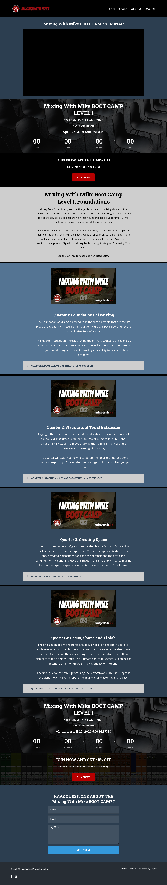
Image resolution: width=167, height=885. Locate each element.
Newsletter (149, 8)
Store (112, 8)
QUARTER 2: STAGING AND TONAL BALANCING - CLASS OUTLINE (68, 478)
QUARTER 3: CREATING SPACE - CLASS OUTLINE (58, 576)
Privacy (132, 869)
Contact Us (136, 8)
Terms (123, 869)
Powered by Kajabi (148, 869)
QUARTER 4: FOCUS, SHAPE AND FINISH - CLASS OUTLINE (64, 688)
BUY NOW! (83, 177)
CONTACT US (83, 850)
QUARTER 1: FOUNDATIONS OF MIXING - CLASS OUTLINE (63, 365)
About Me (122, 8)
